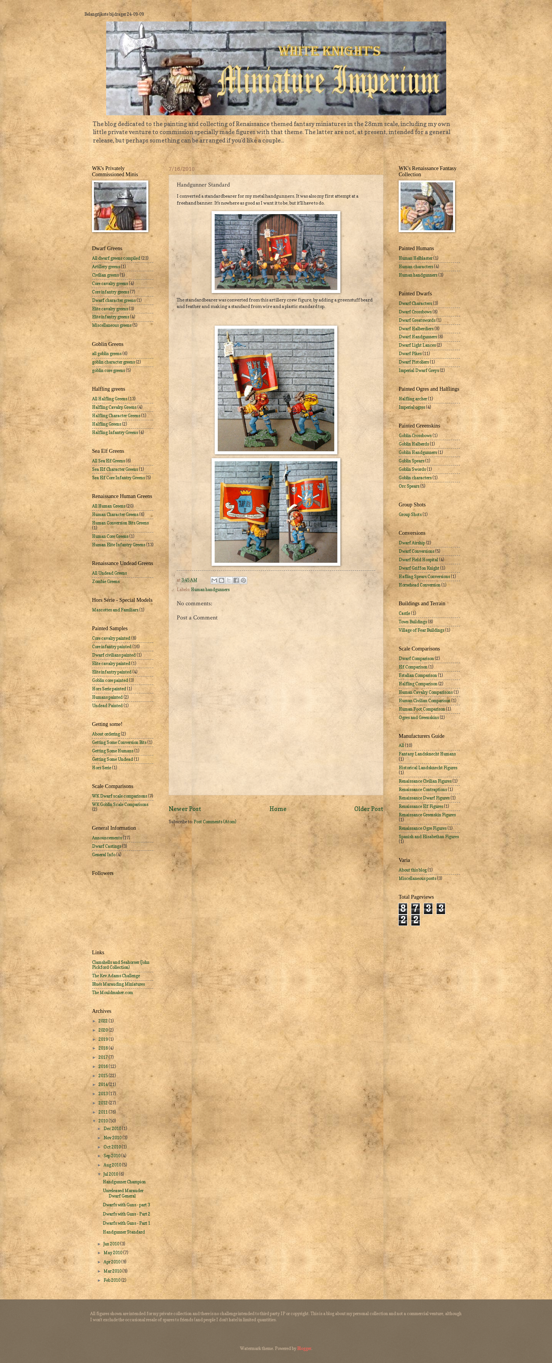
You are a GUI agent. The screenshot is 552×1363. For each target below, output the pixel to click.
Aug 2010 (113, 1165)
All (401, 745)
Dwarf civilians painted (114, 655)
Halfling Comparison (418, 683)
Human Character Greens (115, 514)
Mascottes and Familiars (115, 610)
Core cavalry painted (111, 638)
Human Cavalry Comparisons (426, 692)
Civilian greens (105, 275)
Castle (404, 613)
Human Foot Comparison (422, 709)
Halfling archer (413, 398)
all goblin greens (107, 353)
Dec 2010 (113, 1128)
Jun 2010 (112, 1244)
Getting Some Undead (112, 759)
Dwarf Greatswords (417, 320)
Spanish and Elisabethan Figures (429, 836)
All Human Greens (108, 506)
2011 (103, 1112)
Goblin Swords (412, 469)
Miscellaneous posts (417, 878)
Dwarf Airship (412, 543)
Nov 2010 (113, 1137)
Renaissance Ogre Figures (423, 828)
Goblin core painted (110, 680)
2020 (103, 1030)
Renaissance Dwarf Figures (424, 798)
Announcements (107, 837)
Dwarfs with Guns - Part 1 (126, 1223)
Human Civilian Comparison (424, 700)
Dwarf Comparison (416, 658)
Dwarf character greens (114, 300)
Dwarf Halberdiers (416, 328)
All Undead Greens (109, 573)
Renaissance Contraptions (423, 789)
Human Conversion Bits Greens (120, 523)
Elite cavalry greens (110, 308)
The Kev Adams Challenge (116, 975)
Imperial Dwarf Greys (419, 370)
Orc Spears (409, 486)
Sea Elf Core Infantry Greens (118, 477)
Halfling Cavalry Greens (114, 407)
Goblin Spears (411, 461)
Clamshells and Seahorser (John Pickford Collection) (121, 965)
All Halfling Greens (109, 398)
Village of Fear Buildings (421, 630)
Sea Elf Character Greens (115, 469)
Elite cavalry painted (111, 663)
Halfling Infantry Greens (115, 432)
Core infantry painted (111, 646)
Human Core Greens (110, 536)
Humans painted (107, 697)
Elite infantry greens (110, 316)
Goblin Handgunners (418, 452)
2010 (103, 1121)
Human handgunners (210, 589)
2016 (103, 1066)
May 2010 (113, 1252)
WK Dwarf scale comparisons (119, 796)
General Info (103, 854)
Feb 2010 (112, 1280)
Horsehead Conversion (419, 585)
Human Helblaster (415, 258)
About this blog (413, 870)
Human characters (416, 266)
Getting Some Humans (112, 751)
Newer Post (185, 809)
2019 (103, 1039)
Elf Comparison (413, 667)
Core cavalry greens (110, 283)
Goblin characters (415, 477)
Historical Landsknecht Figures (428, 767)
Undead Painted (107, 705)
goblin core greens (108, 370)
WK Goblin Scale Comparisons (120, 804)
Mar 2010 (113, 1271)
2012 (103, 1103)
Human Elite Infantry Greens (118, 544)
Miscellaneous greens (111, 325)
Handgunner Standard (124, 1232)
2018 (103, 1048)
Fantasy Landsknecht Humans (427, 754)
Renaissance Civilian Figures (425, 781)
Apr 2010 (112, 1262)
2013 (103, 1093)
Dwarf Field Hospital (418, 559)
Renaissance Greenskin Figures (427, 814)
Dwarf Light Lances (417, 345)
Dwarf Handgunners (418, 336)
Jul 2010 (111, 1174)
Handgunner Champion (124, 1181)
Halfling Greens (106, 424)
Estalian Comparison (418, 675)
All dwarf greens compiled (116, 258)
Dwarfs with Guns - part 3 (126, 1204)
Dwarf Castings (106, 846)
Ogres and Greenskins (419, 717)
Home (277, 809)
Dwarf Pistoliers (414, 362)
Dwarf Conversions (416, 551)
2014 (103, 1084)
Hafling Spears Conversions (424, 576)
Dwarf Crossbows (415, 312)
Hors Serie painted (109, 688)
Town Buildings (413, 621)
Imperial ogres (412, 407)
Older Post (368, 809)
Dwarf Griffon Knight (419, 568)
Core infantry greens (110, 292)
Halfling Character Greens (116, 415)
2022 (103, 1021)
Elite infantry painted (111, 672)
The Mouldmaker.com (112, 992)
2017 (103, 1057)
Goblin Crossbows (415, 435)
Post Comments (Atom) (215, 821)
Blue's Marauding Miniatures (118, 984)
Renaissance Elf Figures (421, 806)
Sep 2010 (112, 1155)
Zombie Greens (106, 581)
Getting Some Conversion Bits (119, 742)
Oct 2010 (113, 1147)
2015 (103, 1075)
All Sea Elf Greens (108, 461)
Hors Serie (101, 767)
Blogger (304, 1348)
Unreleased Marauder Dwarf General (123, 1193)
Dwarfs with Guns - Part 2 (126, 1214)
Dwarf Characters (415, 303)
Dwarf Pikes (410, 353)
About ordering (106, 734)
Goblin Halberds (414, 444)
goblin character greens (113, 362)
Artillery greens (106, 266)
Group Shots (410, 514)
